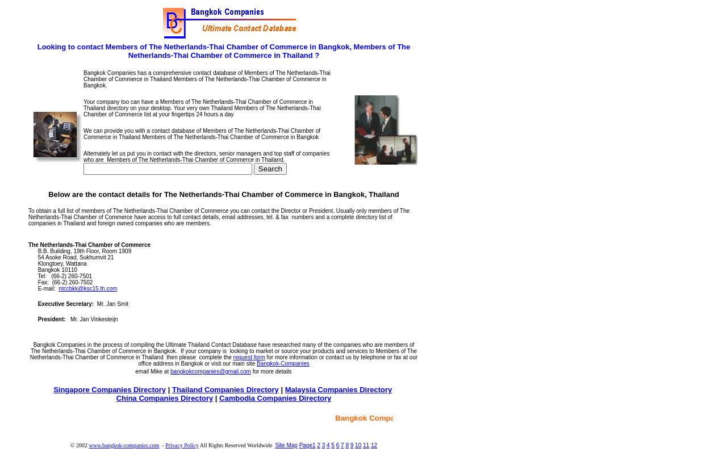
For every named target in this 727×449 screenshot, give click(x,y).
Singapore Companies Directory (109, 389)
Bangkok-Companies (283, 363)
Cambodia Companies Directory (275, 398)
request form (249, 357)
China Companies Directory (165, 398)
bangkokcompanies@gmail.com (210, 371)
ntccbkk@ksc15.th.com (88, 289)
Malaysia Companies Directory (338, 389)
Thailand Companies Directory (225, 389)
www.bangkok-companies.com (124, 445)
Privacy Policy (182, 445)
